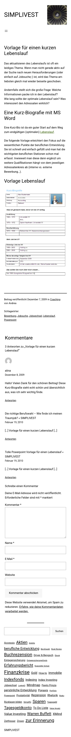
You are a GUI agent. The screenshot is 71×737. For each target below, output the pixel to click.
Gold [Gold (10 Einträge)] (34, 673)
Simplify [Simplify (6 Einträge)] (27, 702)
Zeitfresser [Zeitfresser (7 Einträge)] (10, 721)
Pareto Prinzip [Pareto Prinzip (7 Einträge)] (49, 685)
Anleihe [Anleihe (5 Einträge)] (32, 643)
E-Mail (10, 559)
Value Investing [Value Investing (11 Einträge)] (15, 714)
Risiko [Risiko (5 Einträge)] (61, 696)
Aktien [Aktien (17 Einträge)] (21, 642)
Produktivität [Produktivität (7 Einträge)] (23, 695)
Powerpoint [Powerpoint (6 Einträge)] (9, 695)
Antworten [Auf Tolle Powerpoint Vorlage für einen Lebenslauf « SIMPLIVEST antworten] (10, 477)
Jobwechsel (35, 316)
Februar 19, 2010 (14, 422)
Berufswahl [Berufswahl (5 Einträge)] (45, 649)
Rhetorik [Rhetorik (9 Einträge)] (52, 695)
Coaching (55, 299)
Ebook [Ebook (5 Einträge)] (57, 655)
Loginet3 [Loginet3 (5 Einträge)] (21, 685)
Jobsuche (22, 316)
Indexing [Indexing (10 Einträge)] (31, 680)
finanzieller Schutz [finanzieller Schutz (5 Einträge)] (42, 666)
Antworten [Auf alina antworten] (10, 400)
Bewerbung (10, 316)
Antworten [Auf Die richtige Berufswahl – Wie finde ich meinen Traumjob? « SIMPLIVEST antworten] (10, 439)
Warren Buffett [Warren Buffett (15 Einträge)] (39, 714)
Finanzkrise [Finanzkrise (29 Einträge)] (17, 672)
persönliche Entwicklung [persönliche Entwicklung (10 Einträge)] (20, 690)
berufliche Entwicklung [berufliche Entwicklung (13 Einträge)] (21, 648)
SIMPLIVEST (21, 14)
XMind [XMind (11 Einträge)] (57, 714)
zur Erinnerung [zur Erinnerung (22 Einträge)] (39, 720)
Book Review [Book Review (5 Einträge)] (56, 649)
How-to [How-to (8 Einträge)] (43, 673)
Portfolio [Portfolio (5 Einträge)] (52, 691)
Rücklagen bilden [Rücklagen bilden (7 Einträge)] (13, 702)
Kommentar (13, 504)
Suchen (59, 631)
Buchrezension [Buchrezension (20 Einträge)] (18, 654)
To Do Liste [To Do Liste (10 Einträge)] (40, 708)
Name (9, 543)
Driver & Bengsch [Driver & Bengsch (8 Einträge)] (43, 655)
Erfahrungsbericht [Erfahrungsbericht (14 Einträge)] (18, 665)
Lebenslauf (47, 132)
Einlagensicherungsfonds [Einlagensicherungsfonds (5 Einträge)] (37, 660)
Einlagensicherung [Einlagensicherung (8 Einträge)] (14, 660)
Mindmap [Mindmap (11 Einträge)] (33, 685)
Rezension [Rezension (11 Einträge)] (38, 695)
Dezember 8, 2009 (14, 374)
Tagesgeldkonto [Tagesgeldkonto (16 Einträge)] (18, 707)
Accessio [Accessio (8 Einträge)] (9, 642)
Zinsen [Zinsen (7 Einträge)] (20, 721)
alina (8, 370)
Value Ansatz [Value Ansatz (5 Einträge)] (55, 708)
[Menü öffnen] (6, 31)
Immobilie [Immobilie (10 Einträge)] (55, 673)
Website (10, 575)
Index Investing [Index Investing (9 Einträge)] (47, 680)
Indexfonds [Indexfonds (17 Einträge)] (14, 679)
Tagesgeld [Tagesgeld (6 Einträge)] (52, 702)
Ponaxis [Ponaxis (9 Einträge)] (43, 690)
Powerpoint (10, 320)
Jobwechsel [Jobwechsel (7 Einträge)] (10, 685)
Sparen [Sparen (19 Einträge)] (39, 701)
